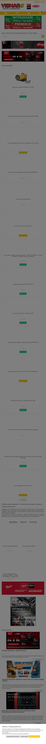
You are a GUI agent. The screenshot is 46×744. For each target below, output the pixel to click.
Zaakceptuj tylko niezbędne (13, 736)
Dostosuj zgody (24, 736)
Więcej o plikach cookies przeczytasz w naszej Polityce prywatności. (15, 733)
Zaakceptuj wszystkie (34, 736)
